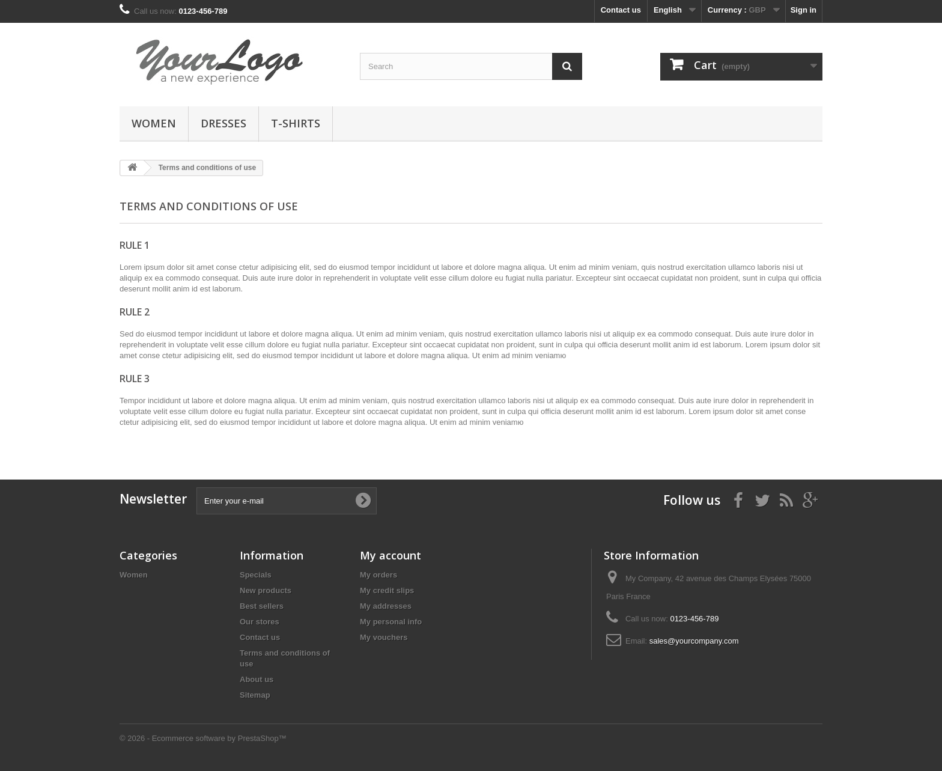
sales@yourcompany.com (694, 640)
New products (265, 590)
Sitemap (255, 694)
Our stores (259, 621)
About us (256, 679)
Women (154, 123)
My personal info (391, 621)
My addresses (386, 606)
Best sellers (262, 606)
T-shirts (295, 123)
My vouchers (383, 637)
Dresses (223, 123)
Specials (256, 574)
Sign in (803, 9)
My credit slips (387, 590)
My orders (378, 574)
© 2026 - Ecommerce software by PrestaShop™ (203, 738)
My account (390, 555)
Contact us (621, 9)
